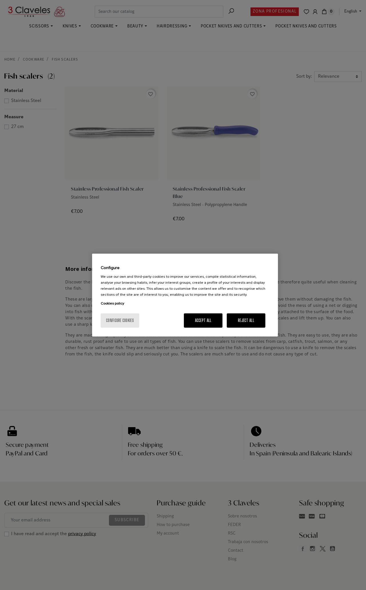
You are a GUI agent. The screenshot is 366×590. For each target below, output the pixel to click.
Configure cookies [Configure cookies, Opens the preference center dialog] (120, 320)
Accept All (203, 320)
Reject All (246, 320)
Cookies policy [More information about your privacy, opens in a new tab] (112, 303)
